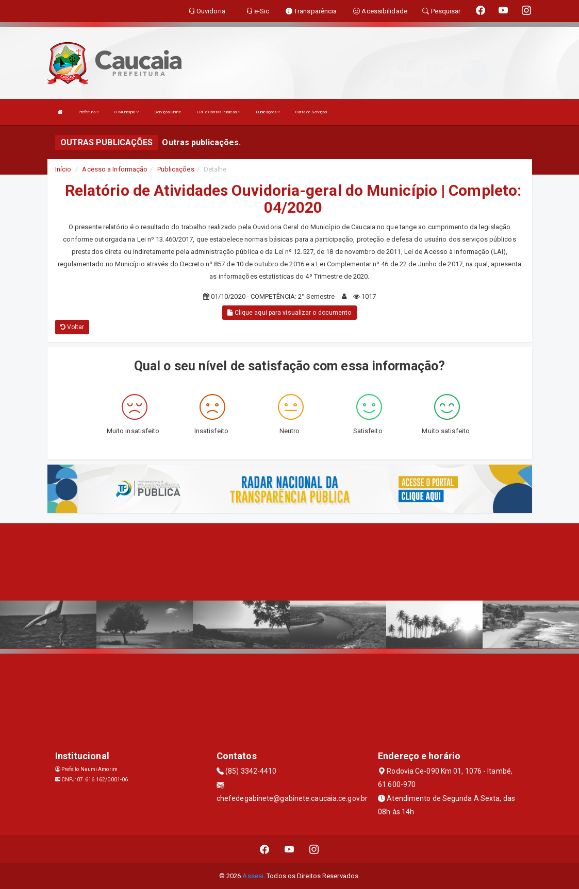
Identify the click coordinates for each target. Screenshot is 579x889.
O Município (126, 112)
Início (63, 169)
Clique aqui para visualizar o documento (289, 312)
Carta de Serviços (311, 112)
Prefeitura (88, 112)
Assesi (252, 876)
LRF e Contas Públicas (218, 112)
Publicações (268, 112)
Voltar (72, 327)
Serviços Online (167, 112)
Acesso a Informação (114, 169)
